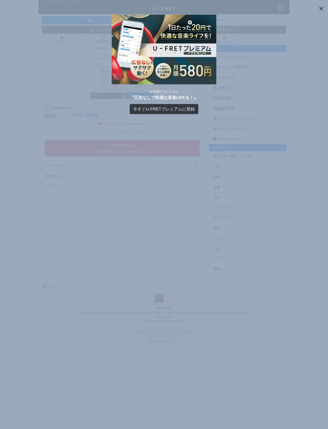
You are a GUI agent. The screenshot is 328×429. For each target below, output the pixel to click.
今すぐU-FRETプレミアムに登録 (164, 109)
